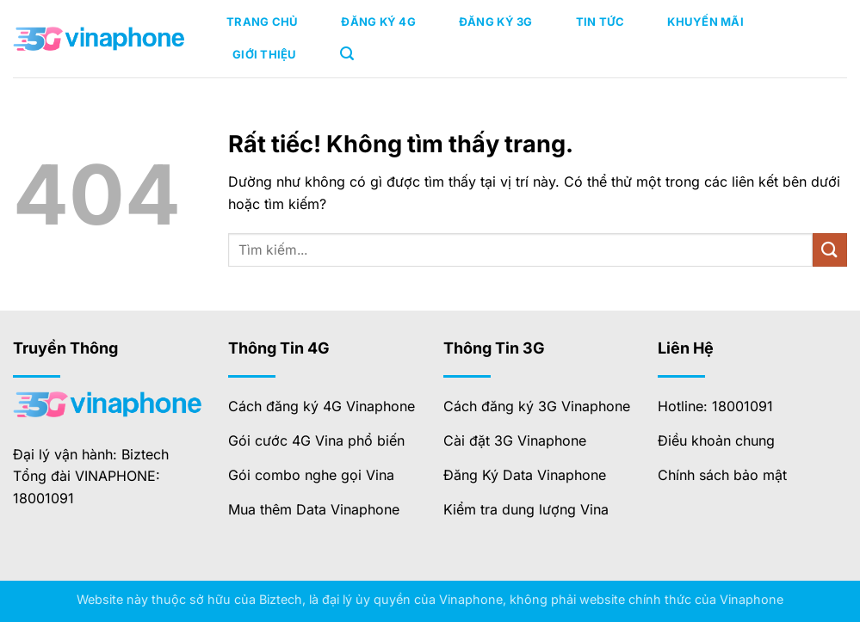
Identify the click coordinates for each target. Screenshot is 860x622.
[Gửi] (830, 250)
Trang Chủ (262, 21)
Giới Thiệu (264, 54)
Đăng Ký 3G (496, 21)
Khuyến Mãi (705, 21)
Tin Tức (600, 21)
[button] (347, 54)
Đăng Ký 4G (378, 21)
